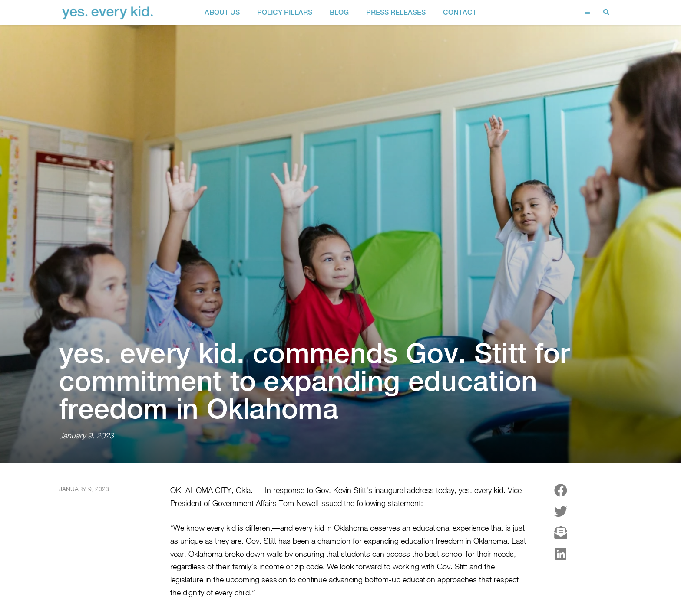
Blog (339, 12)
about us (222, 12)
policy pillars (284, 12)
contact (459, 12)
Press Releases (396, 12)
